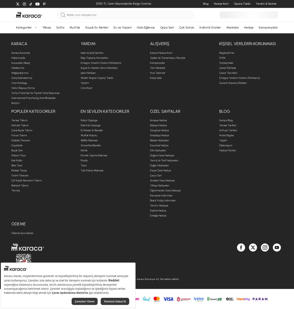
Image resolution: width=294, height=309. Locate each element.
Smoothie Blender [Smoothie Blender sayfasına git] (91, 145)
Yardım (88, 43)
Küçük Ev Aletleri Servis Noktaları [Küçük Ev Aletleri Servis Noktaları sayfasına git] (99, 68)
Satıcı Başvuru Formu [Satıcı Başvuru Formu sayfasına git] (23, 88)
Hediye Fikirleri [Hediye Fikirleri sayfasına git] (227, 150)
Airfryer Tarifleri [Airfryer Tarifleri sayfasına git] (228, 130)
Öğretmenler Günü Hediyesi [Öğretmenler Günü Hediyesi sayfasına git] (165, 190)
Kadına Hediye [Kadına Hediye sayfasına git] (158, 210)
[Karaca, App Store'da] (225, 258)
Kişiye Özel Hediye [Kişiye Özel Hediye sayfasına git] (160, 170)
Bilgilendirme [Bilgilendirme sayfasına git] (226, 53)
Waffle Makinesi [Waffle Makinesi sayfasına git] (89, 140)
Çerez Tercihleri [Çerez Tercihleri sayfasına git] (228, 73)
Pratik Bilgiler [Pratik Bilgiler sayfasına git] (226, 135)
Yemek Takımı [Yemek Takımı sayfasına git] (19, 120)
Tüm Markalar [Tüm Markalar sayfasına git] (157, 68)
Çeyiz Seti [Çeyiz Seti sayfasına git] (156, 175)
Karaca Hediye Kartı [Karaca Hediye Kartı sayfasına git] (161, 53)
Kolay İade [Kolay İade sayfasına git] (156, 78)
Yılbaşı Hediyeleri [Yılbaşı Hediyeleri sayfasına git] (159, 185)
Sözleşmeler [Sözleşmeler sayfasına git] (226, 63)
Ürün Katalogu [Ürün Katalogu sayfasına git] (19, 83)
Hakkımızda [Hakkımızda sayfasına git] (18, 58)
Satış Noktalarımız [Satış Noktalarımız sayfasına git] (21, 78)
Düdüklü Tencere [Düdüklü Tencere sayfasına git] (20, 140)
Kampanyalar (268, 27)
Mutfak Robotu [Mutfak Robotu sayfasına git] (89, 135)
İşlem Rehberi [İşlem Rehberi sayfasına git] (88, 73)
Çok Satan (186, 27)
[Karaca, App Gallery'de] (233, 258)
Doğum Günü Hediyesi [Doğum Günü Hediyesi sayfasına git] (162, 155)
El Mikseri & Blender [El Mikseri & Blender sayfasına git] (92, 130)
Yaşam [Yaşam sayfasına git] (223, 140)
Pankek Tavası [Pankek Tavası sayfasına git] (19, 170)
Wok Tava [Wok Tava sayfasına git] (16, 165)
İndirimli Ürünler (210, 27)
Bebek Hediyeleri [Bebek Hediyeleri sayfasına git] (159, 140)
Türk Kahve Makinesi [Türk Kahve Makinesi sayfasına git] (92, 170)
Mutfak (75, 27)
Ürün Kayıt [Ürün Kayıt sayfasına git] (86, 88)
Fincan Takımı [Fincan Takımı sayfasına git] (19, 135)
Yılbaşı (46, 27)
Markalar (232, 27)
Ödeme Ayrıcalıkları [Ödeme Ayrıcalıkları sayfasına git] (22, 233)
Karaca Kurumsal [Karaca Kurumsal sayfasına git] (20, 53)
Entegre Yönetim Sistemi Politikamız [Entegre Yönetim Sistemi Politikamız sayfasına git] (101, 63)
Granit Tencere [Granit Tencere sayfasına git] (19, 175)
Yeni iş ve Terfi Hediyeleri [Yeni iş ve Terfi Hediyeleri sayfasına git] (164, 160)
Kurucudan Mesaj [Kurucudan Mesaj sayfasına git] (20, 63)
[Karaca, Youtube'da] (277, 258)
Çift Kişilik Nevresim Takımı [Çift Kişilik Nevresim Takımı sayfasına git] (26, 180)
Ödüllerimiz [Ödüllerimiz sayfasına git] (17, 68)
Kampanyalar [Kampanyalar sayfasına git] (157, 63)
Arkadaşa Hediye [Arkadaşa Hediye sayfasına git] (159, 135)
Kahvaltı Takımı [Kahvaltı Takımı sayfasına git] (20, 125)
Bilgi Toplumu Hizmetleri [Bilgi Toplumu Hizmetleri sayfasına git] (94, 58)
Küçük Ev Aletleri (96, 27)
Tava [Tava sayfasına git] (83, 165)
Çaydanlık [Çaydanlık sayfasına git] (17, 145)
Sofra (60, 27)
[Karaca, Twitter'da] (253, 258)
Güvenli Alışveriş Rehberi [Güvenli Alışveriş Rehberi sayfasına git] (233, 83)
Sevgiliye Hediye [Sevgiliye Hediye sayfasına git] (159, 130)
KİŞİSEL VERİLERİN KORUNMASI (247, 43)
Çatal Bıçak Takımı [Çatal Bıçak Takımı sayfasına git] (21, 130)
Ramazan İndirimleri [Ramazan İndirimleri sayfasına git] (161, 195)
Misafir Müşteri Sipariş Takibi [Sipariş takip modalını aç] (97, 78)
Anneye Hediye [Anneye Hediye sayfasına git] (158, 120)
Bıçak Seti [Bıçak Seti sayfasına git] (17, 150)
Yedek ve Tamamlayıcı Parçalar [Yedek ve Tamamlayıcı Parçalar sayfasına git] (167, 58)
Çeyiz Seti (167, 27)
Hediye (249, 27)
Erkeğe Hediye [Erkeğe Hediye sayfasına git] (158, 215)
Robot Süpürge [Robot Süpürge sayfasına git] (89, 120)
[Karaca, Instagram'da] (265, 258)
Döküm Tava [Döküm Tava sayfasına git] (18, 155)
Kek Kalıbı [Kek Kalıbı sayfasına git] (16, 160)
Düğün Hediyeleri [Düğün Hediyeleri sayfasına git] (159, 165)
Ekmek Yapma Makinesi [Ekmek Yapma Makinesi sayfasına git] (94, 155)
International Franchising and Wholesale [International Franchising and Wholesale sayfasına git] (33, 98)
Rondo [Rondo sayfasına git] (84, 160)
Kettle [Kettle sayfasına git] (84, 150)
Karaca (19, 43)
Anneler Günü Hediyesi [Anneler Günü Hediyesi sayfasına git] (162, 180)
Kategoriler (26, 27)
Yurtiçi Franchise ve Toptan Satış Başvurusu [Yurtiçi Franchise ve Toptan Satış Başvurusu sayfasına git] (35, 93)
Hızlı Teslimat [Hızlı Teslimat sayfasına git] (157, 73)
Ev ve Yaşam (123, 27)
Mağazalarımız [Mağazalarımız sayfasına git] (19, 73)
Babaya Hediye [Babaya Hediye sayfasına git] (158, 125)
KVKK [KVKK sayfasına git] (222, 58)
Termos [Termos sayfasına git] (15, 190)
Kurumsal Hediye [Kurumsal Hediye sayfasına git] (159, 145)
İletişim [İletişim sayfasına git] (15, 103)
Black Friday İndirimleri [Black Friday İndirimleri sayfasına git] (163, 200)
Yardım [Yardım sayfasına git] (85, 83)
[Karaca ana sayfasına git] (77, 247)
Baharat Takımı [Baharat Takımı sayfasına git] (19, 185)
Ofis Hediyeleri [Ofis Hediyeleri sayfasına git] (158, 150)
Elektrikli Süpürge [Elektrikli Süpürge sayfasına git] (91, 125)
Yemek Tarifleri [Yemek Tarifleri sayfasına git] (227, 125)
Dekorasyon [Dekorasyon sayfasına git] (225, 145)
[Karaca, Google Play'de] (229, 258)
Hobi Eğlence (146, 27)
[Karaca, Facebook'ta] (241, 258)
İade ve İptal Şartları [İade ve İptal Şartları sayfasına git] (92, 53)
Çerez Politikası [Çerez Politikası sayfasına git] (227, 68)
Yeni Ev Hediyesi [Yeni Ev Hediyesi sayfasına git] (159, 205)
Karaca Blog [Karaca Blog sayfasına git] (226, 120)
